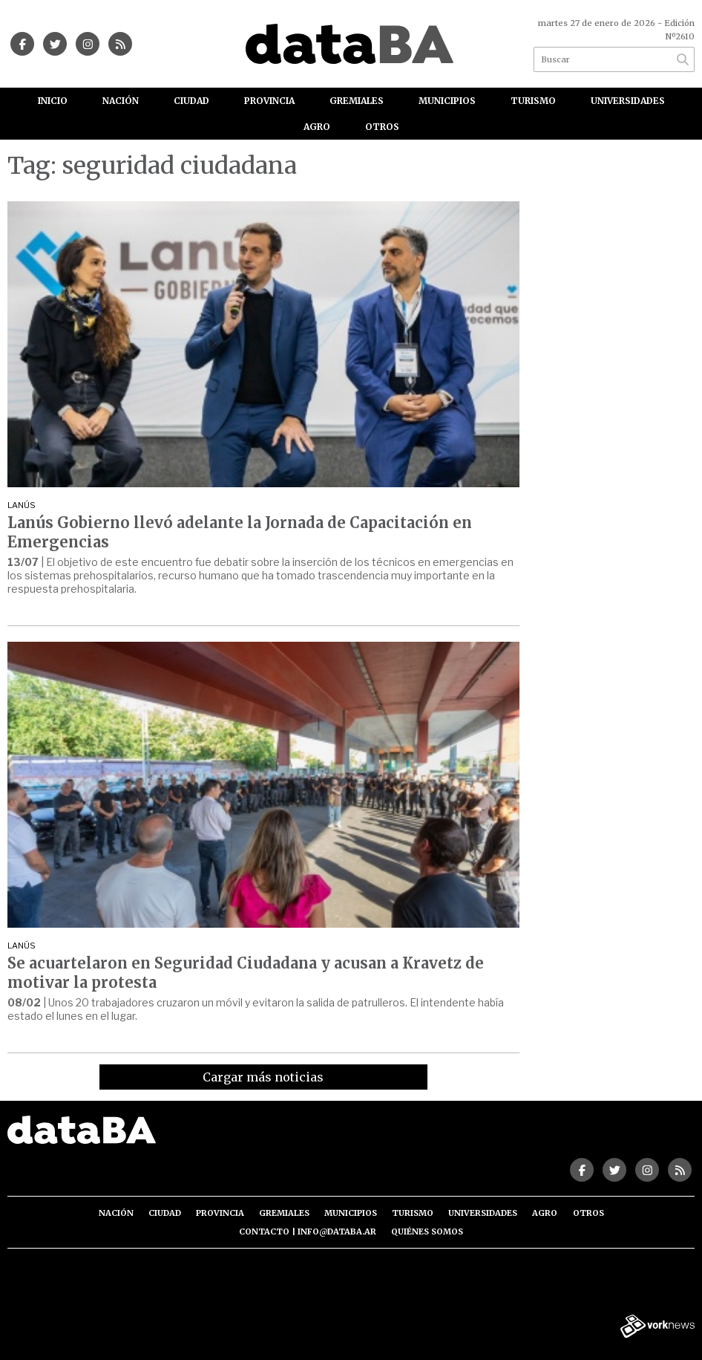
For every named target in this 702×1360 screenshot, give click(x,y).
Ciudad (191, 100)
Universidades (628, 100)
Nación (120, 100)
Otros (382, 126)
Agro (317, 126)
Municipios (447, 100)
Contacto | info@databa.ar (307, 1231)
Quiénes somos (427, 1231)
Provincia (269, 100)
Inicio (53, 100)
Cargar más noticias (263, 1077)
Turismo (533, 100)
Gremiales (356, 100)
